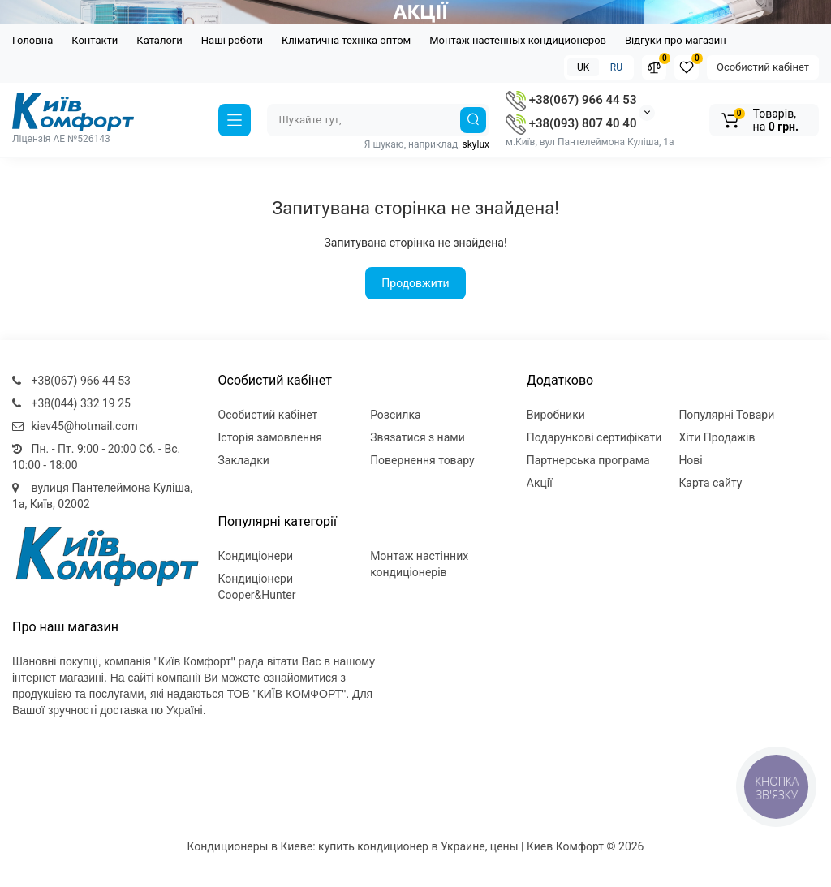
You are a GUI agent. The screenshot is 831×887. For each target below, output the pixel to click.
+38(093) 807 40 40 (571, 123)
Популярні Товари (726, 414)
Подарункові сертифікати (594, 437)
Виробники (556, 414)
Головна (32, 40)
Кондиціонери (256, 555)
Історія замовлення (270, 437)
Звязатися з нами (417, 437)
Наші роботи (232, 40)
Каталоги (159, 40)
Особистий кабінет (763, 67)
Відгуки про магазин (675, 40)
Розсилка (395, 414)
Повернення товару (422, 460)
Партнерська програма (588, 460)
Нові (690, 460)
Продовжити (415, 283)
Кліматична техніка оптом (346, 40)
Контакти (94, 40)
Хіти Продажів (716, 437)
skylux (476, 144)
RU (616, 67)
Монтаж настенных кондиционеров (517, 40)
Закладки (243, 460)
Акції (540, 482)
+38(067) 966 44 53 (571, 100)
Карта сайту (710, 482)
